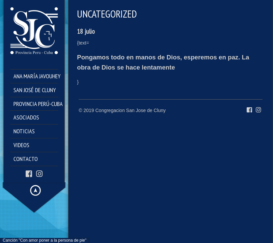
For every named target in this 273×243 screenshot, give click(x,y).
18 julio (86, 31)
